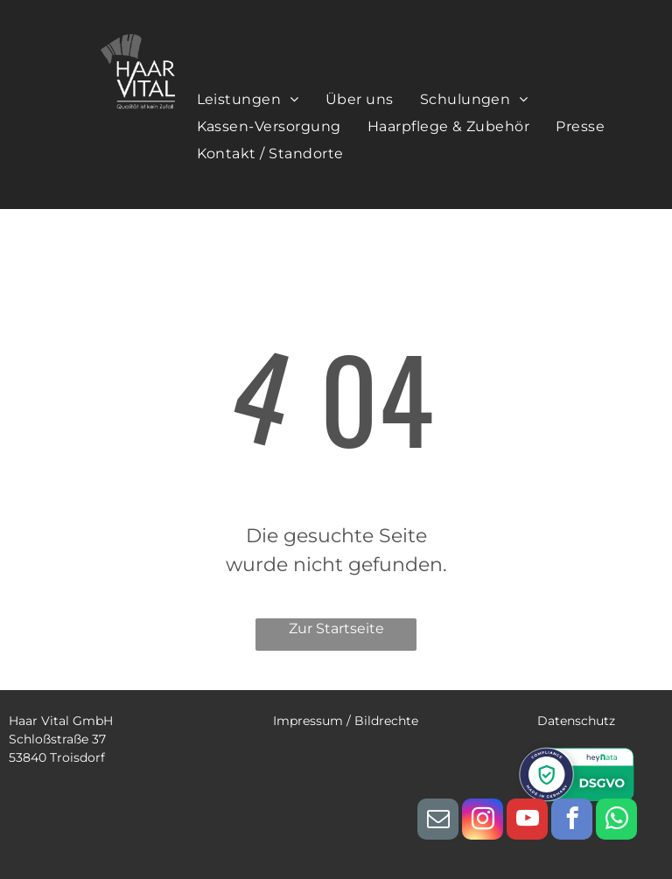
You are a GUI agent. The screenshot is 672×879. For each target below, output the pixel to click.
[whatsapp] (616, 821)
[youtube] (527, 821)
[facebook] (571, 821)
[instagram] (482, 821)
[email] (437, 821)
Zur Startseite (336, 628)
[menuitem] (248, 98)
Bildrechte (386, 721)
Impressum (308, 721)
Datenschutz (576, 721)
